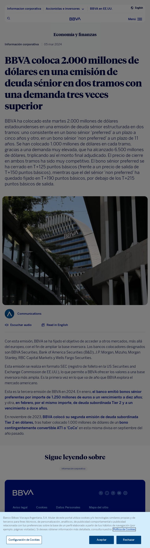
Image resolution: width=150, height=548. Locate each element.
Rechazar (128, 539)
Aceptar (101, 539)
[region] (75, 530)
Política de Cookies (124, 529)
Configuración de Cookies (24, 539)
